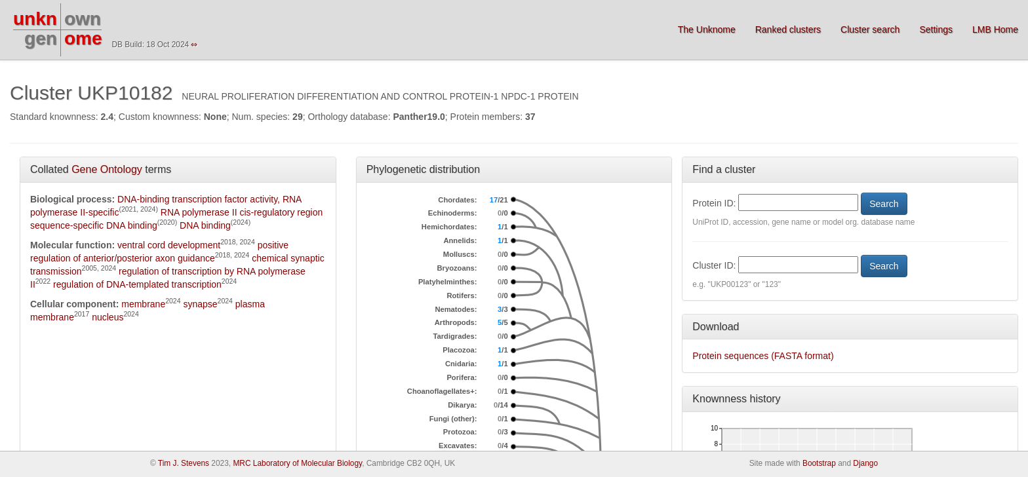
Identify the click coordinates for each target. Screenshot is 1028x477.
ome (83, 38)
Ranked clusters (788, 29)
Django (865, 463)
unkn (35, 19)
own (82, 19)
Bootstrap (819, 463)
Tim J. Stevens (183, 463)
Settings (936, 29)
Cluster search (870, 29)
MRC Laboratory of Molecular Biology (297, 463)
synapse (200, 304)
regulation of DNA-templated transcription (137, 284)
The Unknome (707, 29)
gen (40, 38)
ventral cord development (168, 245)
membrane (143, 304)
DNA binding (205, 225)
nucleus (107, 317)
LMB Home (995, 29)
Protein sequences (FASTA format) (762, 356)
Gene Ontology (106, 169)
